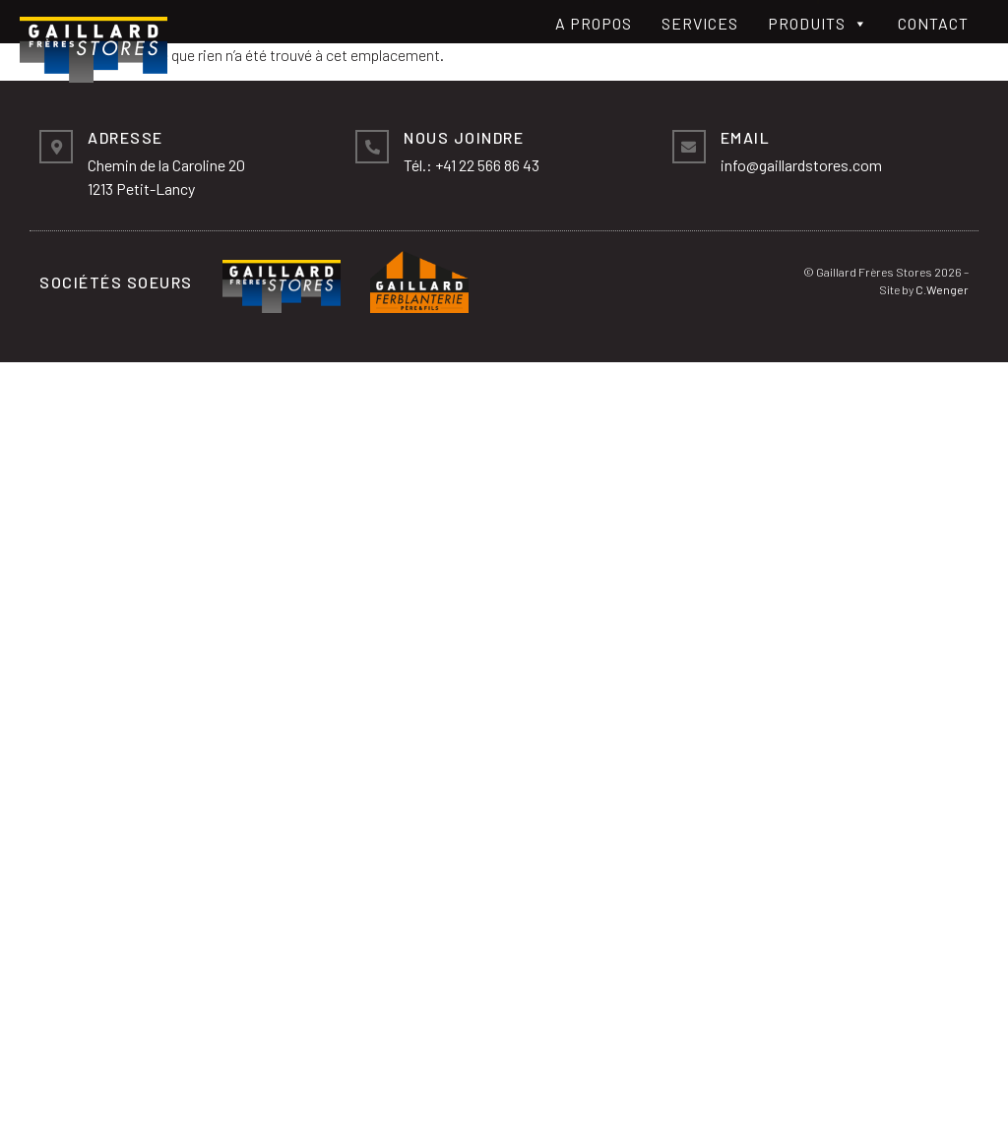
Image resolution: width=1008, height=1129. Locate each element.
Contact (933, 23)
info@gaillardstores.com (801, 165)
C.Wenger (942, 289)
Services (700, 23)
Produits (818, 23)
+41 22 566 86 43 (487, 165)
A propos (593, 23)
